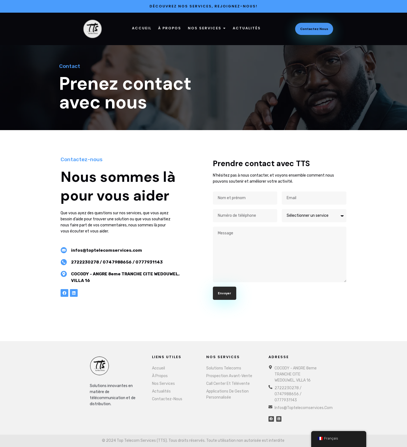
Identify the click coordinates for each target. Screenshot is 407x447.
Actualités (247, 26)
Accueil (141, 26)
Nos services (207, 26)
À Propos (169, 26)
